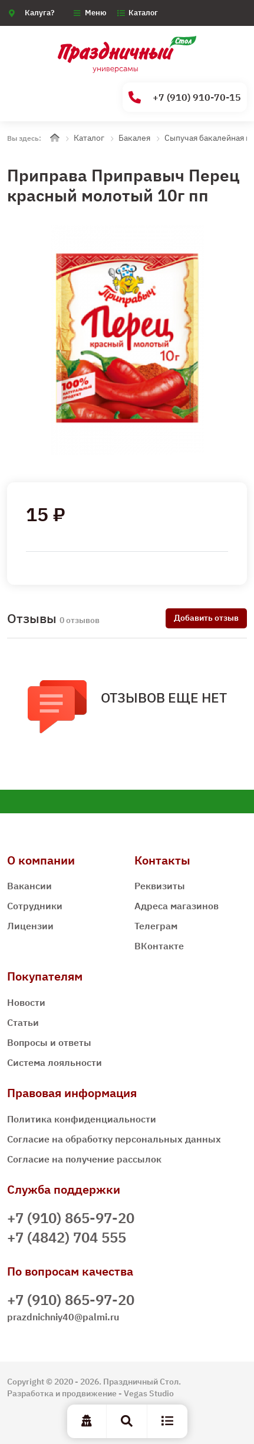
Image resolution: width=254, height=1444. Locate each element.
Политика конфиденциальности (81, 1119)
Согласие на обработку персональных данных (114, 1139)
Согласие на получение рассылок (84, 1159)
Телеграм (155, 926)
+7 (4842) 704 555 (66, 1237)
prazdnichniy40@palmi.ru (63, 1317)
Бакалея (134, 138)
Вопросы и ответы (49, 1042)
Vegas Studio (149, 1393)
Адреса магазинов (176, 906)
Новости (26, 1002)
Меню (96, 13)
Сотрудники (34, 906)
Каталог (143, 13)
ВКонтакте (159, 946)
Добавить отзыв (206, 617)
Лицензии (30, 926)
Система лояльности (54, 1062)
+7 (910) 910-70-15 (184, 97)
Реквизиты (159, 886)
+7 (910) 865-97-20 (70, 1217)
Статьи (23, 1022)
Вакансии (29, 886)
